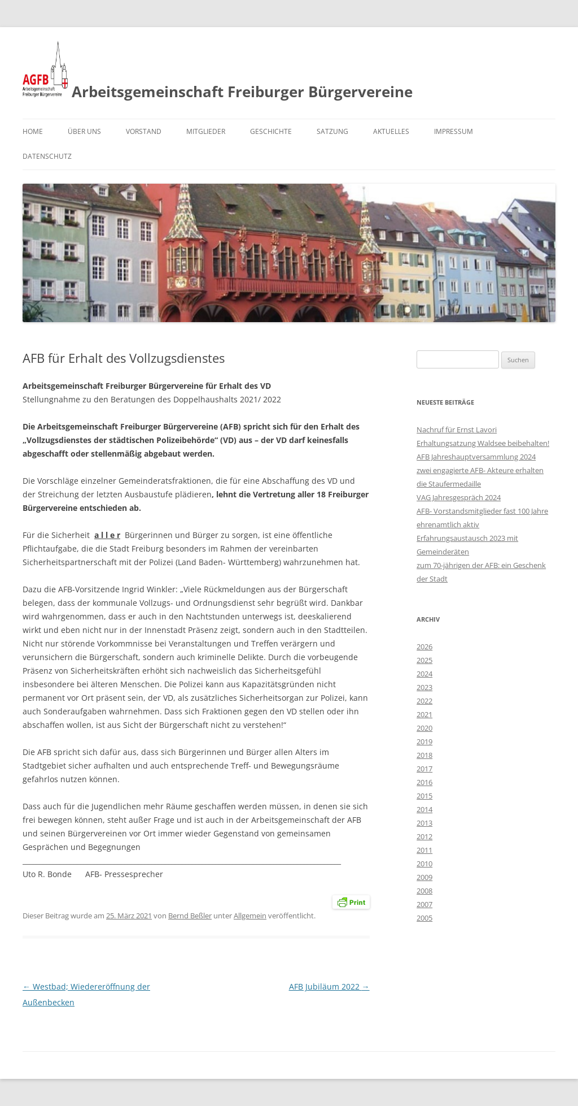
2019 (424, 741)
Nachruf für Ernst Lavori (457, 429)
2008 (424, 891)
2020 (424, 728)
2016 (424, 782)
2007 (424, 904)
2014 (424, 809)
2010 (424, 863)
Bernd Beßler (190, 915)
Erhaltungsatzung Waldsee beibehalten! (483, 443)
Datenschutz (47, 156)
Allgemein (250, 915)
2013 (424, 823)
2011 (424, 850)
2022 (424, 701)
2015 (424, 796)
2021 (424, 714)
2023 (424, 687)
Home (33, 131)
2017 (424, 769)
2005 (424, 918)
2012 (424, 836)
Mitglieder (205, 131)
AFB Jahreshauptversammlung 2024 (476, 457)
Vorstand (143, 131)
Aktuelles (391, 131)
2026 (424, 646)
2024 (424, 674)
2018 (424, 755)
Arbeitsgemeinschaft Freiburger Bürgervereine (218, 71)
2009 (424, 877)
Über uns (84, 131)
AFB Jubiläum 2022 (329, 986)
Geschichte (271, 131)
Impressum (453, 131)
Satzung (332, 131)
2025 (424, 660)
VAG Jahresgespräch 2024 (459, 497)
